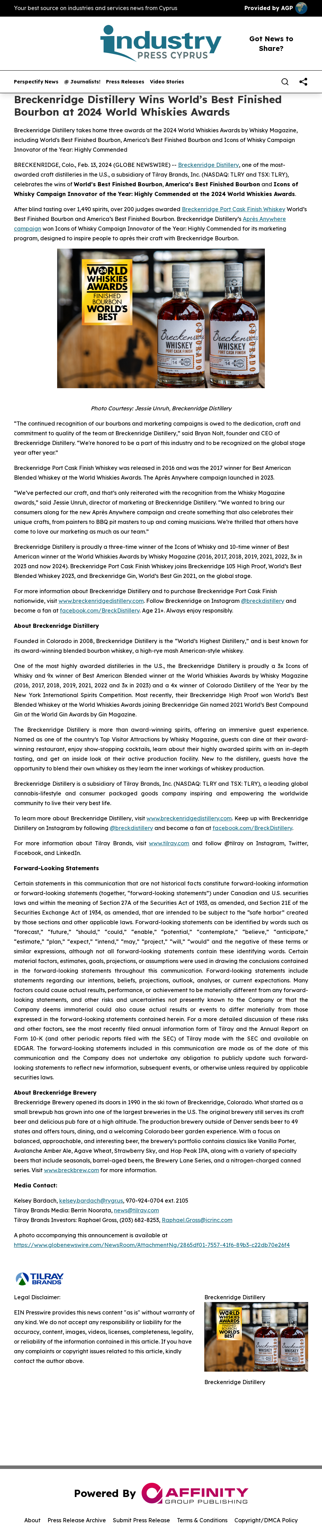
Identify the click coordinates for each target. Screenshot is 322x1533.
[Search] (285, 82)
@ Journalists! (82, 82)
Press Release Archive (76, 1520)
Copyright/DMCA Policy (266, 1520)
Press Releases (125, 82)
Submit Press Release (141, 1520)
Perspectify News (36, 82)
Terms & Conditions (202, 1520)
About (32, 1520)
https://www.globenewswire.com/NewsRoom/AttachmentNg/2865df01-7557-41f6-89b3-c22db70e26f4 (152, 1244)
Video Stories (167, 82)
